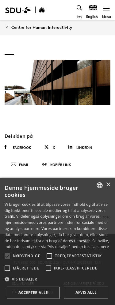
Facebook (18, 147)
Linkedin (80, 147)
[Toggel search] (79, 10)
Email (20, 164)
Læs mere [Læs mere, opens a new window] (100, 246)
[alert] (57, 241)
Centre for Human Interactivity (41, 27)
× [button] (108, 185)
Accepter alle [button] (33, 292)
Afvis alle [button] (86, 292)
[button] (7, 256)
